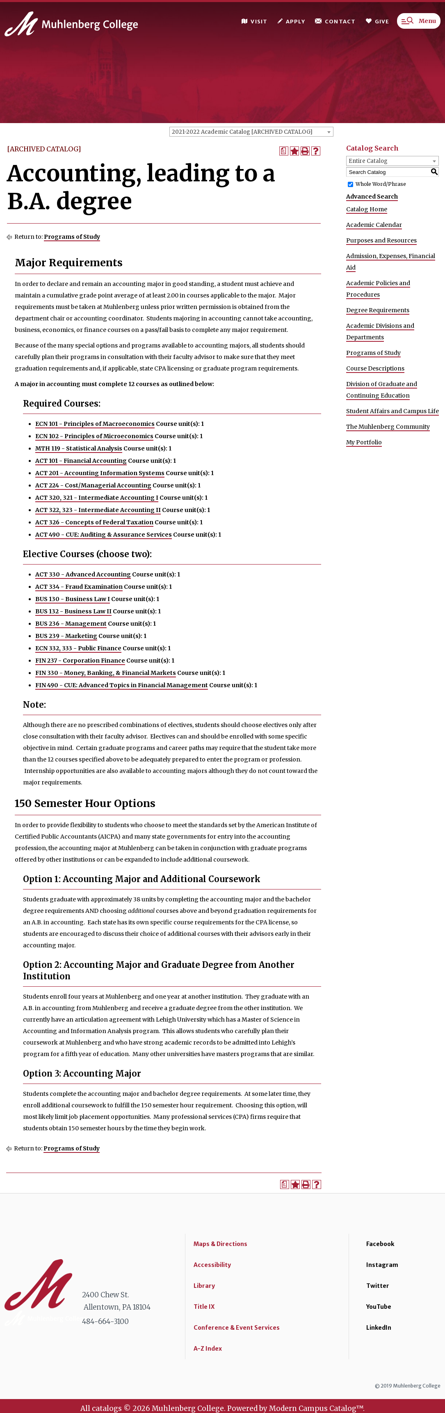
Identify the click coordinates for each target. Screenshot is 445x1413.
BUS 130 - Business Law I (72, 599)
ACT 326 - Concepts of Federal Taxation (94, 522)
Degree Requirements (377, 310)
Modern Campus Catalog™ (316, 1408)
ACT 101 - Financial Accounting (81, 460)
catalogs (107, 1408)
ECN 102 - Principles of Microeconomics (94, 436)
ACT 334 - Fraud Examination (79, 586)
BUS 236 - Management (71, 623)
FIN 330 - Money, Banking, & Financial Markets (105, 673)
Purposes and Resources (381, 240)
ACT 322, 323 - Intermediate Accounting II (98, 510)
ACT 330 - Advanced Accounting (83, 574)
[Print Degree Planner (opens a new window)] (283, 150)
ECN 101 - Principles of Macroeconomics (95, 424)
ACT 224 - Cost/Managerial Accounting (93, 485)
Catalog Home (366, 209)
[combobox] (251, 132)
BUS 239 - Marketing (66, 636)
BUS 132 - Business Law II (73, 611)
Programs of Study (72, 236)
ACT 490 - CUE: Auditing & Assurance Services (103, 534)
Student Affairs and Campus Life (392, 411)
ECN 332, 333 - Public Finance (78, 648)
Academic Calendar (374, 225)
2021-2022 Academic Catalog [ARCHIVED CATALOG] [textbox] (242, 131)
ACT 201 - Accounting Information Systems (99, 473)
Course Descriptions (375, 368)
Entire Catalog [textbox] (368, 161)
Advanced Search (372, 196)
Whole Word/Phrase (381, 184)
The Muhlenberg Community (388, 426)
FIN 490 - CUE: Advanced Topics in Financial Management (121, 685)
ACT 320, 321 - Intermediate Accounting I (96, 497)
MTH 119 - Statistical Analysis (78, 448)
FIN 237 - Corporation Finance (80, 660)
